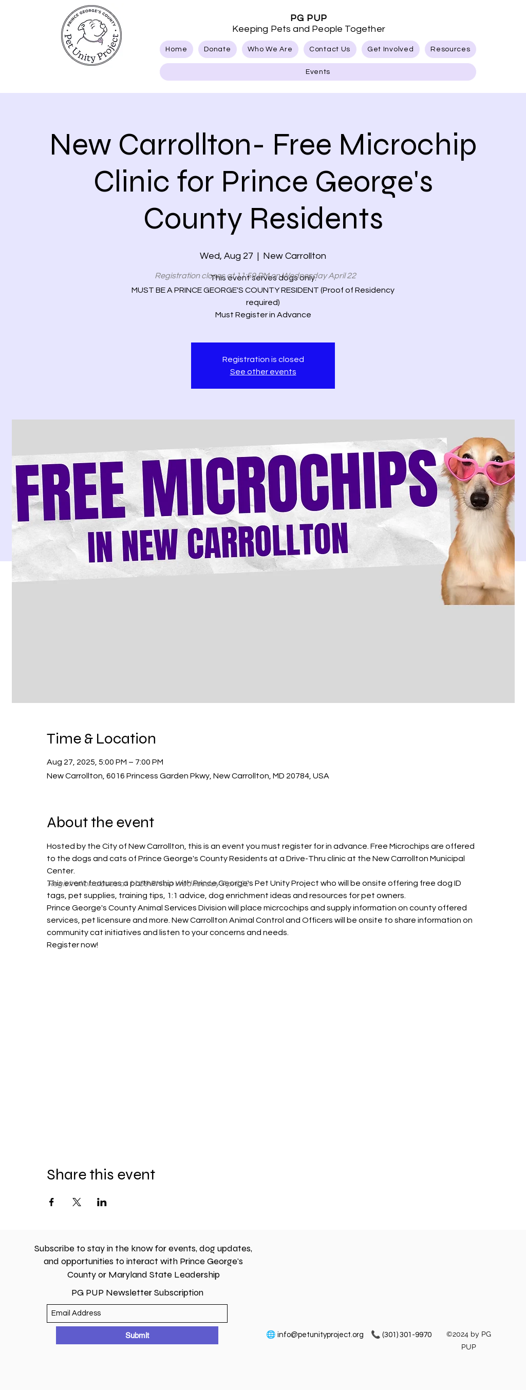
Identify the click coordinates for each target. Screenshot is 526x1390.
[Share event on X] (77, 1202)
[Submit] (137, 1335)
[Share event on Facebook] (52, 1202)
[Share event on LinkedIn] (102, 1202)
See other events (263, 372)
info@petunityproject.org (320, 1335)
